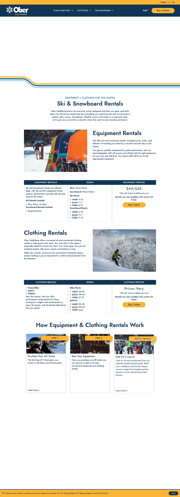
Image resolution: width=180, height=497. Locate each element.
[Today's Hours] (163, 2)
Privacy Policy (69, 493)
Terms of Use (85, 493)
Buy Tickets (163, 10)
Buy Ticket (134, 205)
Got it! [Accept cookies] (173, 493)
